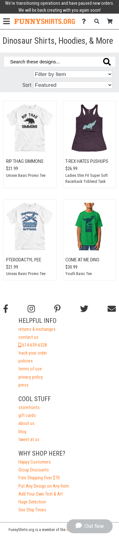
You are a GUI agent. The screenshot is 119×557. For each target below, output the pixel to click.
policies (25, 361)
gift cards (27, 415)
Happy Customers (34, 462)
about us (26, 423)
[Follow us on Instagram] (31, 309)
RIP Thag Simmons (24, 161)
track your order (32, 353)
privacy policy (30, 377)
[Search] (98, 21)
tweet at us (28, 439)
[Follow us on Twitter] (84, 309)
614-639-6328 (32, 345)
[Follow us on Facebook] (5, 309)
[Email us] (112, 309)
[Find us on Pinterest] (57, 309)
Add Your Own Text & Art (40, 494)
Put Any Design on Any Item (43, 486)
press (23, 385)
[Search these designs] (59, 62)
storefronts (29, 407)
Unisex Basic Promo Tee (25, 175)
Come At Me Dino (82, 260)
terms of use (30, 369)
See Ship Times (32, 510)
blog (22, 431)
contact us (28, 337)
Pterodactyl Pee (23, 260)
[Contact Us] (85, 21)
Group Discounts (33, 470)
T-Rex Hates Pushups (86, 161)
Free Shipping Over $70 (39, 478)
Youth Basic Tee (78, 273)
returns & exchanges (37, 329)
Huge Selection (32, 502)
